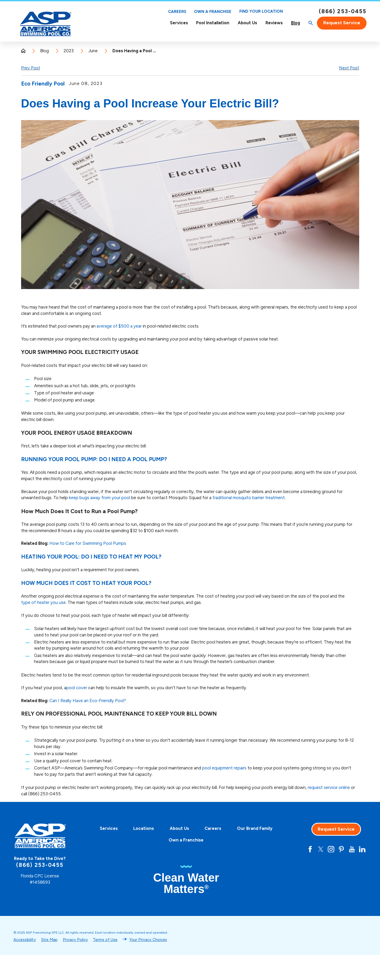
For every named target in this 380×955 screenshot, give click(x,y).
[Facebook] (310, 849)
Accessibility (24, 939)
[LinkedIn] (362, 849)
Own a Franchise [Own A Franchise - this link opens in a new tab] (186, 840)
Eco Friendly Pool (43, 84)
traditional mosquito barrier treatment (248, 497)
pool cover (76, 687)
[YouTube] (352, 849)
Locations (143, 828)
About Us (247, 22)
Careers (177, 11)
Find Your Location (261, 11)
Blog (295, 22)
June (93, 50)
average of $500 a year (119, 326)
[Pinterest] (341, 849)
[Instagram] (331, 849)
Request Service (341, 23)
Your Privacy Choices (148, 939)
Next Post (349, 67)
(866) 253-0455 (343, 11)
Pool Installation (212, 22)
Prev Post (30, 67)
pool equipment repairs (224, 767)
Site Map (49, 939)
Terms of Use (105, 939)
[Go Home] (25, 51)
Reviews (274, 22)
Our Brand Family (255, 828)
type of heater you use (43, 602)
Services (179, 22)
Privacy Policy (75, 939)
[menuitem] (179, 23)
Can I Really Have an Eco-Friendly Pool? (87, 700)
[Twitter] (320, 849)
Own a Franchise (212, 11)
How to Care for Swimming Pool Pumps (87, 543)
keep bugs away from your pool (99, 497)
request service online (329, 787)
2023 (69, 50)
